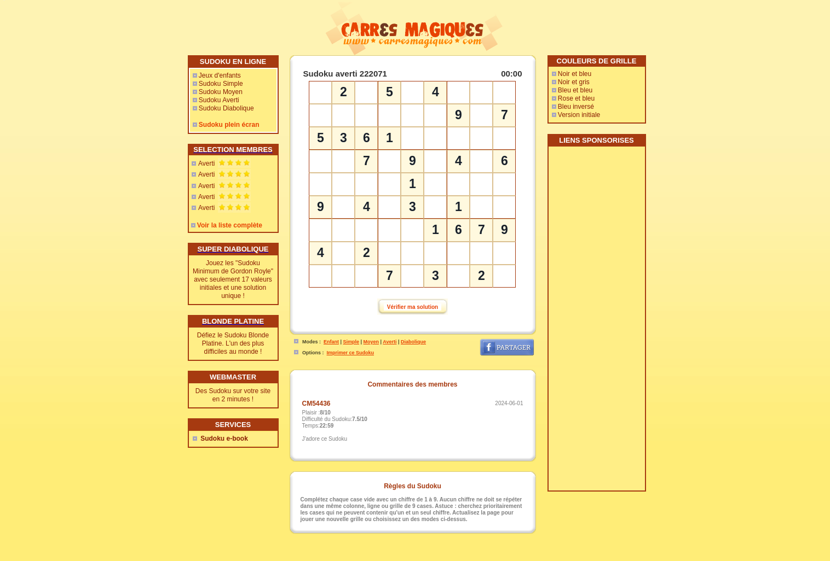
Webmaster (415, 557)
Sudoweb (510, 557)
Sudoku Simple (221, 83)
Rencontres (446, 557)
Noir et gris (574, 82)
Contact (388, 557)
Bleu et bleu (575, 90)
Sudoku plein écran (229, 124)
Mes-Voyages (479, 557)
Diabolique (413, 341)
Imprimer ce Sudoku (350, 352)
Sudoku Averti (219, 100)
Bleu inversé (576, 106)
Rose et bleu (576, 98)
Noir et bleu (574, 74)
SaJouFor (570, 557)
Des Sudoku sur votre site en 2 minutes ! (232, 395)
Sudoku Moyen (221, 92)
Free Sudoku (540, 557)
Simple (351, 341)
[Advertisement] (596, 323)
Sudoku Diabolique (226, 108)
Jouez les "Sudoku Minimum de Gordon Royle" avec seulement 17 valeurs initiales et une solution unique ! (233, 279)
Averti (206, 163)
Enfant (331, 341)
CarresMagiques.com (353, 557)
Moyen (371, 341)
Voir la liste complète (229, 225)
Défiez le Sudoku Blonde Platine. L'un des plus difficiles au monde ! (233, 343)
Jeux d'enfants (220, 75)
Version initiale (579, 115)
